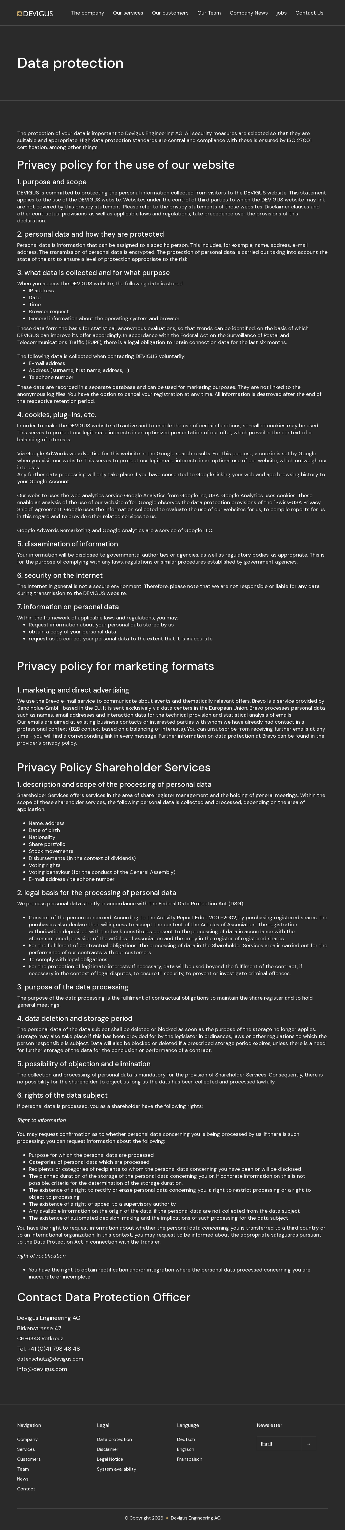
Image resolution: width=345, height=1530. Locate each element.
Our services (128, 12)
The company (87, 12)
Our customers (170, 12)
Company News (249, 12)
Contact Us (309, 12)
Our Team (209, 12)
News (23, 1479)
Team (23, 1469)
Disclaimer (107, 1449)
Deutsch (186, 1439)
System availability (116, 1469)
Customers (29, 1459)
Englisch (185, 1449)
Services (26, 1449)
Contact (26, 1489)
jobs (282, 12)
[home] (35, 13)
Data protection (114, 1439)
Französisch (189, 1459)
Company (27, 1439)
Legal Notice (110, 1459)
